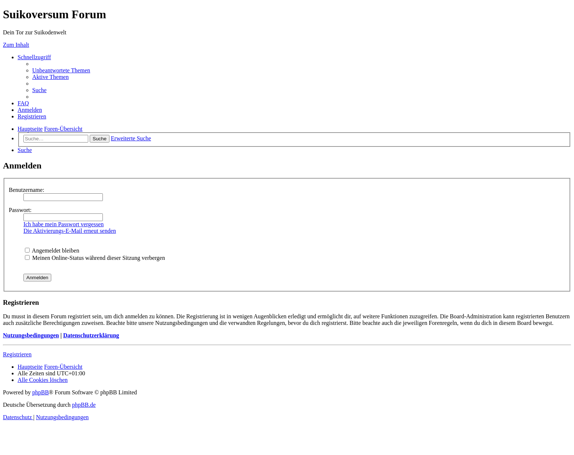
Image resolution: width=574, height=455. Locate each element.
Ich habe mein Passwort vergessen (63, 224)
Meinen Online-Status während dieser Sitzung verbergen (95, 258)
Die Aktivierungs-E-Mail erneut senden (69, 231)
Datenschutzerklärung (91, 335)
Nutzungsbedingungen (31, 335)
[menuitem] (61, 70)
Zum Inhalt (16, 45)
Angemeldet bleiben (52, 250)
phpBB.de (84, 405)
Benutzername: (26, 190)
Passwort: (20, 210)
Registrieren (17, 354)
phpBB (40, 392)
